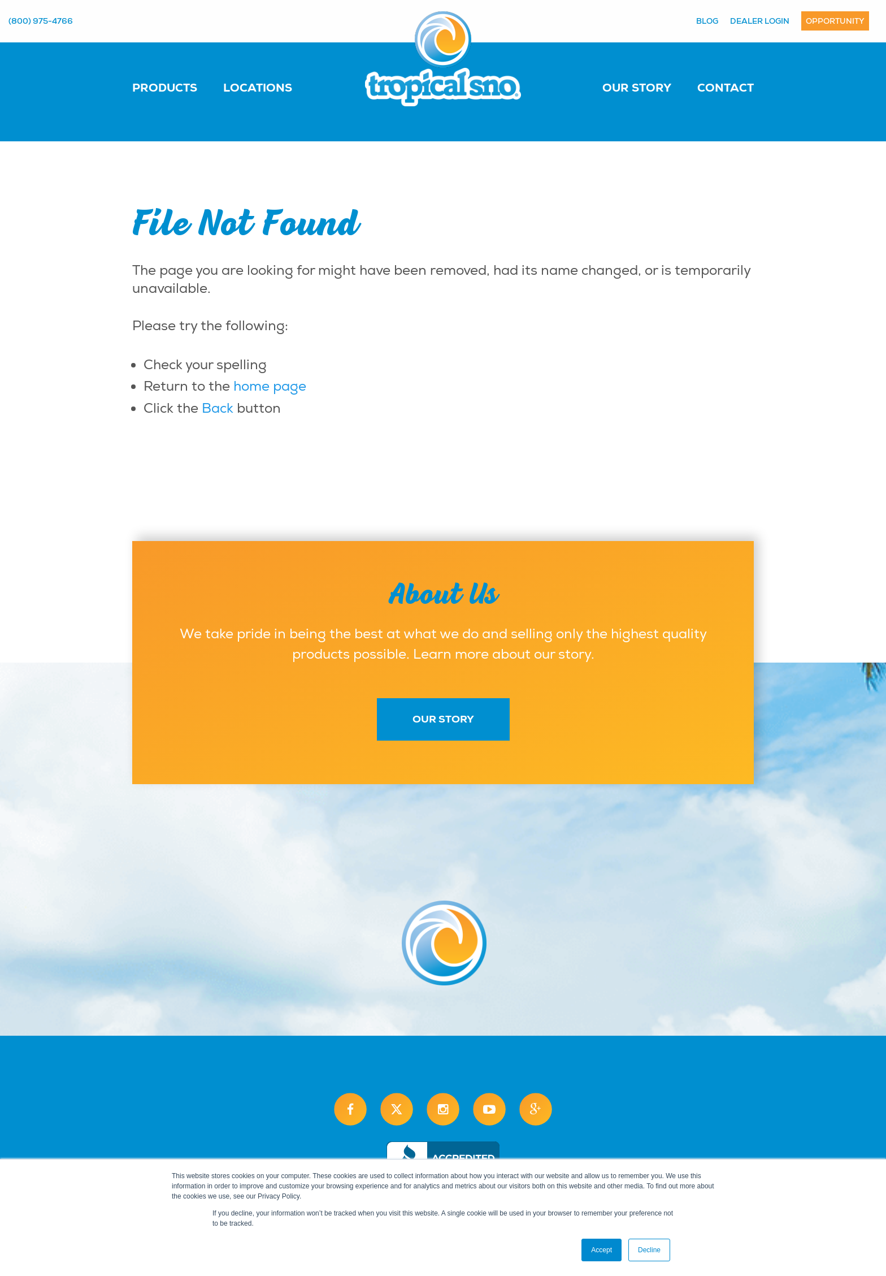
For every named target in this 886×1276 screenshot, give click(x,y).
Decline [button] (649, 1250)
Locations (257, 87)
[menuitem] (176, 87)
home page (269, 386)
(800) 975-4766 (40, 21)
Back (217, 408)
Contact (725, 87)
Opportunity (835, 21)
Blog (707, 21)
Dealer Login (759, 21)
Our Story (636, 87)
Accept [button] (601, 1250)
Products (164, 87)
